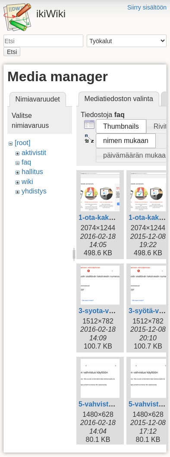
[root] (22, 142)
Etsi (12, 51)
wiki (27, 181)
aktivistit (34, 152)
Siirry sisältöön (147, 7)
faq (26, 162)
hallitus (32, 171)
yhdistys (34, 191)
